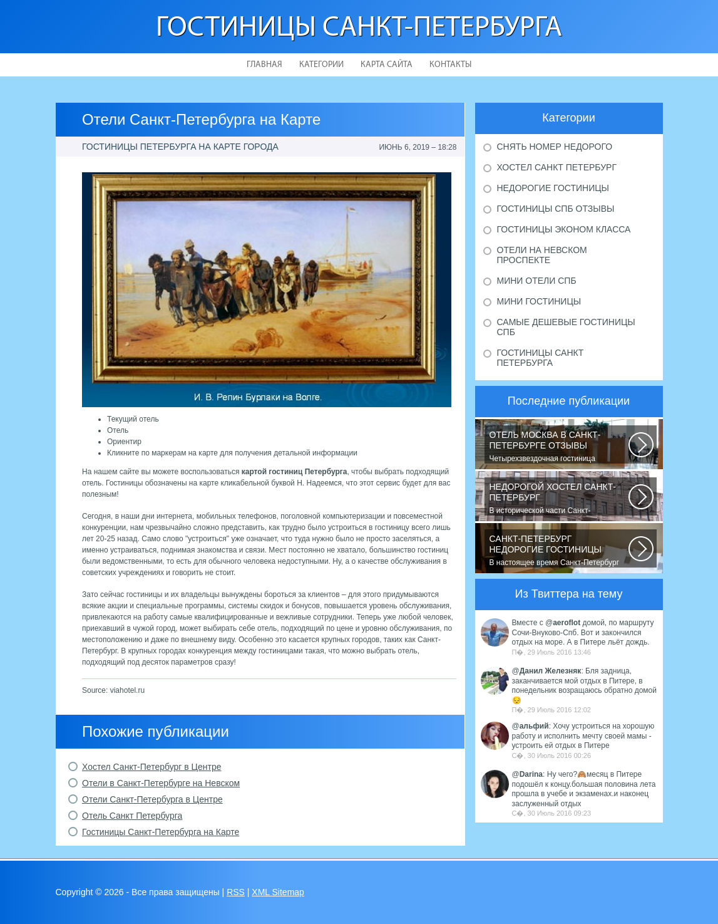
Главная (264, 65)
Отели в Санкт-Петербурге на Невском (161, 783)
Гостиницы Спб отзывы (556, 209)
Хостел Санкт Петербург (557, 167)
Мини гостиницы (539, 301)
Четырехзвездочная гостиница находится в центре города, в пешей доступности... (559, 447)
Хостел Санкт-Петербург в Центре (151, 767)
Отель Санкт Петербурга (132, 816)
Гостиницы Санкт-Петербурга (359, 28)
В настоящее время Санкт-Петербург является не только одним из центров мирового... (559, 551)
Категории (321, 65)
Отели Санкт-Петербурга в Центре (152, 799)
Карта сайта (387, 65)
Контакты (450, 65)
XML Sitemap (278, 892)
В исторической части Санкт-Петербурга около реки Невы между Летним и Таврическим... (559, 499)
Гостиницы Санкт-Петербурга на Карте (160, 832)
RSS (236, 892)
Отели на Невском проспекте (542, 255)
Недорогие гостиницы (553, 188)
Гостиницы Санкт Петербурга (540, 358)
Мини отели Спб (537, 281)
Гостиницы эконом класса (564, 229)
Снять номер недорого (555, 147)
